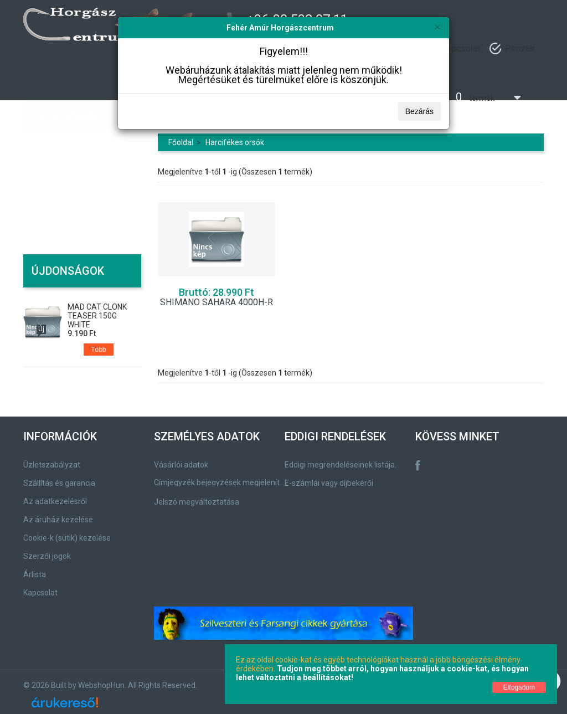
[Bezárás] (437, 27)
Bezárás (419, 111)
